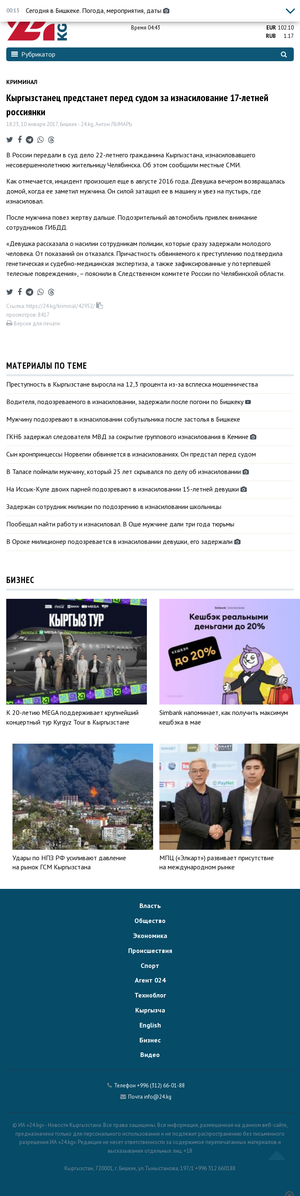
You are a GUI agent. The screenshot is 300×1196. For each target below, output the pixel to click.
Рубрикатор (33, 54)
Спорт (150, 965)
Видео (150, 1054)
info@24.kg (157, 1096)
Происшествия (150, 950)
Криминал (21, 82)
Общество (150, 920)
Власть (150, 905)
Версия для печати (33, 323)
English (150, 1025)
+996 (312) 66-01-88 (161, 1085)
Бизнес (150, 1040)
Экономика (150, 935)
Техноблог (150, 995)
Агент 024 (150, 980)
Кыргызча (150, 1010)
